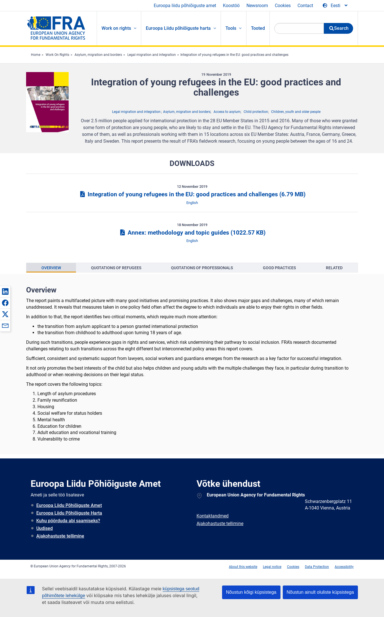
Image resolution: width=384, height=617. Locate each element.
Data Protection (317, 567)
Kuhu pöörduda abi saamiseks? (68, 520)
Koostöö (231, 5)
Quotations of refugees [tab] (116, 268)
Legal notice (272, 567)
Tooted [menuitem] (258, 28)
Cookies (283, 5)
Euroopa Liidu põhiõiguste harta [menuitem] (178, 28)
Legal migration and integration (151, 55)
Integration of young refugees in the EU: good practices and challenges (234, 55)
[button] (5, 291)
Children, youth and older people (295, 112)
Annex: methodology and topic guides (192, 232)
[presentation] (51, 268)
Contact (305, 5)
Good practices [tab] (279, 268)
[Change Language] (335, 6)
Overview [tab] (51, 268)
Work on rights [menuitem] (116, 28)
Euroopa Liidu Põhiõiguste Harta (69, 513)
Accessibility (344, 567)
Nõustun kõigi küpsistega (251, 592)
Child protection (256, 112)
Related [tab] (334, 268)
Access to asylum (227, 112)
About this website (243, 567)
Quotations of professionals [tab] (202, 268)
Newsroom (257, 5)
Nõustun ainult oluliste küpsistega (320, 592)
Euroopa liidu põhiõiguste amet (185, 5)
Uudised (44, 528)
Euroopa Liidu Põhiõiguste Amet (69, 505)
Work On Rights (57, 55)
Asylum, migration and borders (98, 55)
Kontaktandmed (213, 516)
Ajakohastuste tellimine (60, 536)
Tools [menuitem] (230, 28)
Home (35, 55)
